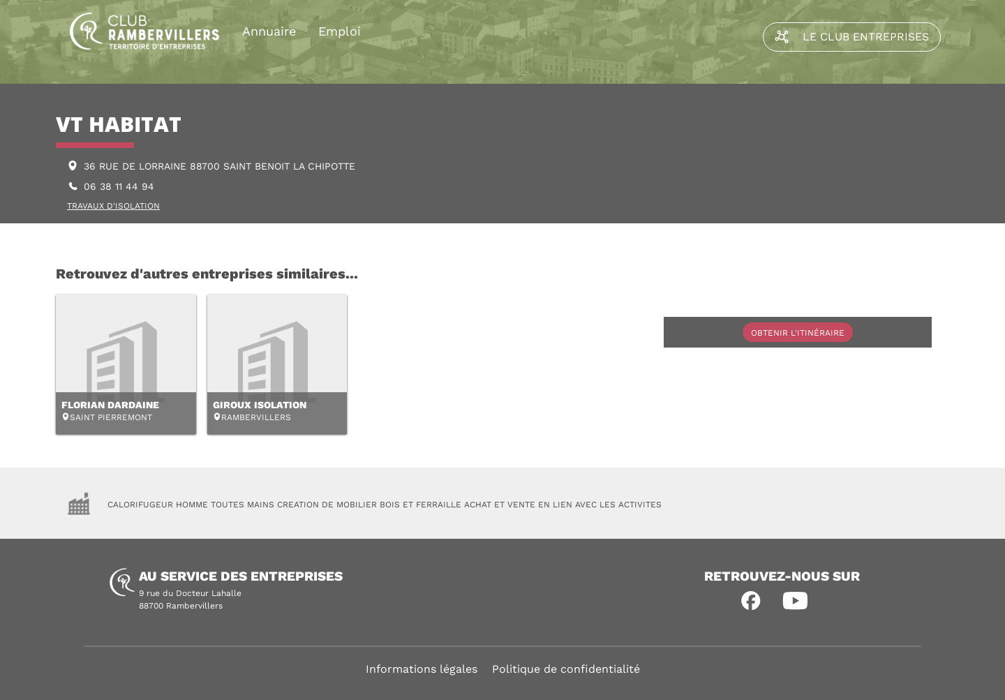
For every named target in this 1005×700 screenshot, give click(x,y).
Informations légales (421, 669)
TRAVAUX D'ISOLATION (113, 206)
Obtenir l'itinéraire (797, 333)
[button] (751, 601)
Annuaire (269, 31)
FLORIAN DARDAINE (110, 404)
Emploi (339, 31)
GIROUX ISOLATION (259, 404)
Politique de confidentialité (566, 669)
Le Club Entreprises (852, 37)
